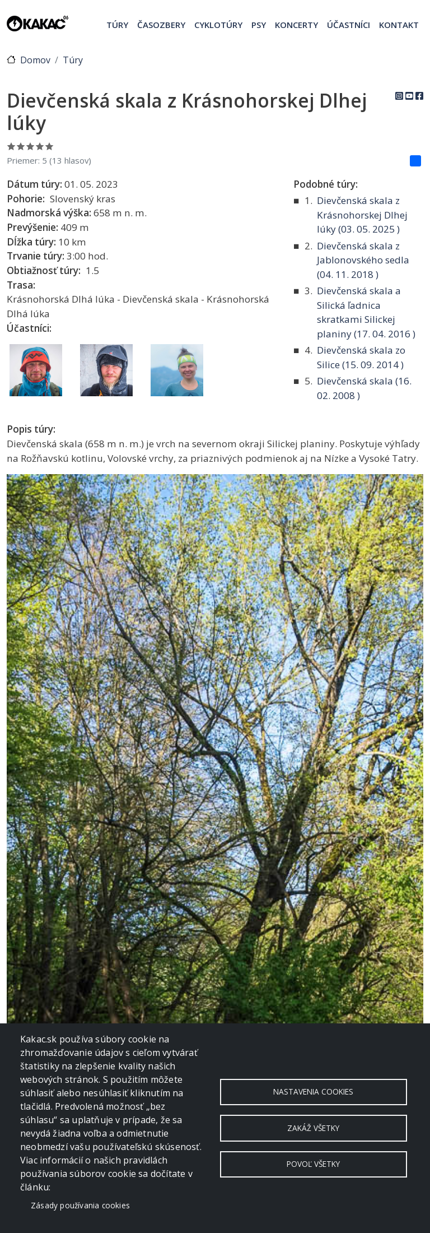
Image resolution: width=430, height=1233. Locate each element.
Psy (258, 24)
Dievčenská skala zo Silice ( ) (361, 357)
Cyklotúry (218, 24)
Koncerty (296, 24)
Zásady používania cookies (80, 1205)
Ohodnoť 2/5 (21, 146)
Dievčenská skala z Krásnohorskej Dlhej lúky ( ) (362, 214)
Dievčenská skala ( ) (364, 388)
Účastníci (348, 24)
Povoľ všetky (313, 1164)
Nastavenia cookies (313, 1091)
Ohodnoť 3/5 (30, 146)
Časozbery (161, 24)
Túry (117, 24)
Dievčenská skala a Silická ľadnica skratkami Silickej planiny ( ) (366, 312)
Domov (35, 60)
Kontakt (399, 24)
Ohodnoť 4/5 (40, 146)
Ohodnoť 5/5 (49, 146)
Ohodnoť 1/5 (11, 146)
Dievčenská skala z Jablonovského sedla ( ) (363, 260)
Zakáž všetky (313, 1128)
